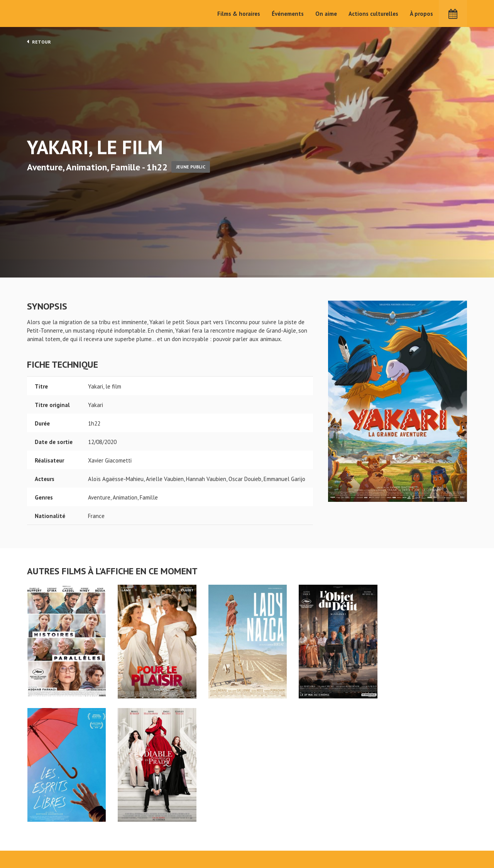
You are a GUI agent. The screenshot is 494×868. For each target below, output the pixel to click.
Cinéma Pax (50, 13)
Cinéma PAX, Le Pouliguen (275, 837)
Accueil (197, 814)
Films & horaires (238, 13)
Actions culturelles (373, 13)
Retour (39, 42)
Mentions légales (48, 840)
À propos (421, 13)
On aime (326, 13)
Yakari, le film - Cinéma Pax (47, 802)
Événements (288, 13)
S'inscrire (384, 834)
